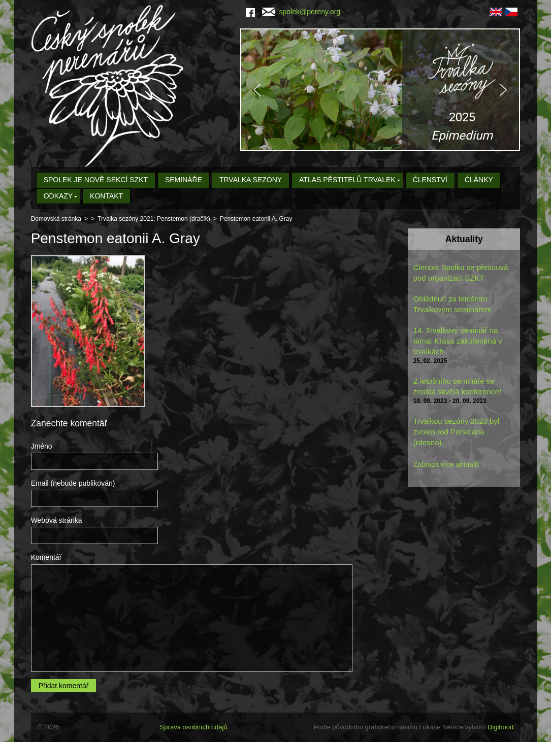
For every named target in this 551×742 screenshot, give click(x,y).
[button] (380, 89)
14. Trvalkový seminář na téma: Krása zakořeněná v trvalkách (457, 341)
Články (479, 180)
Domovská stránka (56, 218)
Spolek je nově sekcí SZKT (96, 180)
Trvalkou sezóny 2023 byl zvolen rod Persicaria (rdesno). (456, 432)
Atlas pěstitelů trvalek (347, 180)
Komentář (46, 557)
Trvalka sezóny (250, 180)
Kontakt (106, 196)
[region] (380, 89)
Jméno (41, 446)
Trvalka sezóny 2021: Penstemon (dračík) (154, 218)
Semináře (183, 180)
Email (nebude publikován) (73, 483)
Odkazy (58, 196)
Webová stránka (56, 520)
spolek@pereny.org (301, 12)
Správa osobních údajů (194, 727)
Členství (430, 180)
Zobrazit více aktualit (445, 464)
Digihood (500, 727)
